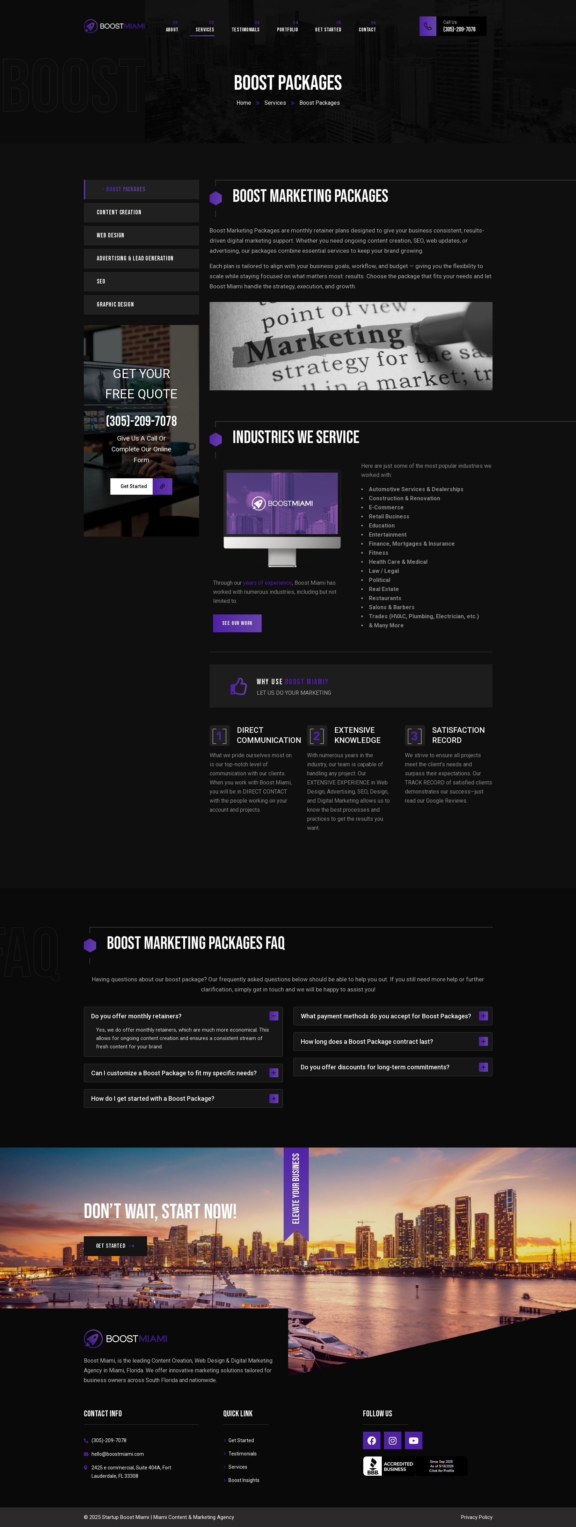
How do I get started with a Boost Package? (184, 1098)
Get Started (146, 486)
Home (243, 102)
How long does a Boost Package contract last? (394, 1041)
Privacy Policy (477, 1517)
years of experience (267, 583)
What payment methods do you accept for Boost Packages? (394, 1015)
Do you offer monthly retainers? (184, 1015)
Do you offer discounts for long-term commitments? (394, 1067)
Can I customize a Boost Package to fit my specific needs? (184, 1072)
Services (275, 102)
